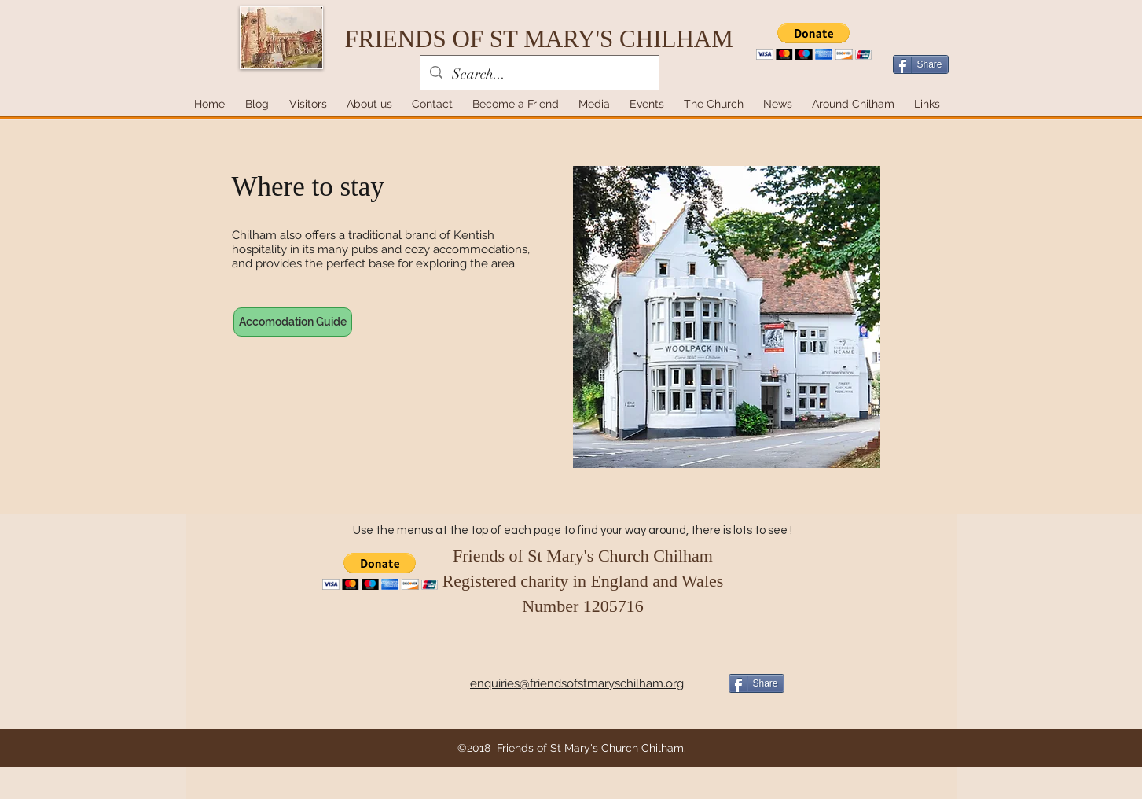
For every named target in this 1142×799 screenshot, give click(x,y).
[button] (814, 41)
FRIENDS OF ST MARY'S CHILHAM (539, 39)
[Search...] (539, 75)
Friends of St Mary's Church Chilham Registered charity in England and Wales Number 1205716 (583, 581)
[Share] (921, 64)
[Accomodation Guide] (292, 322)
